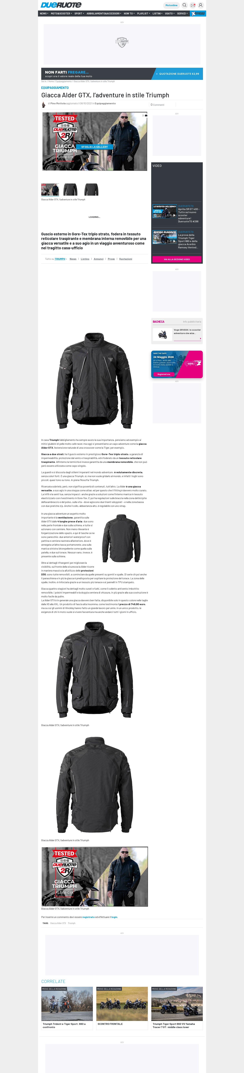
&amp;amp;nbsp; (94, 297)
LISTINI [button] (157, 13)
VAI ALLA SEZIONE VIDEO (177, 259)
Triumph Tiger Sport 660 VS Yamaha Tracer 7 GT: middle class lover (174, 1025)
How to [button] (128, 13)
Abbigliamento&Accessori (103, 13)
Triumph (71, 923)
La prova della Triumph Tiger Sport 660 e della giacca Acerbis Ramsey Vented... (188, 239)
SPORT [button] (78, 13)
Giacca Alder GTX (58, 923)
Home (51, 81)
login (114, 916)
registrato (88, 916)
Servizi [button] (181, 13)
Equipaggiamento (64, 81)
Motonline (172, 5)
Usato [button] (169, 13)
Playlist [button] (142, 13)
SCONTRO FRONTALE (110, 1023)
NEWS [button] (43, 13)
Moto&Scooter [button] (60, 13)
